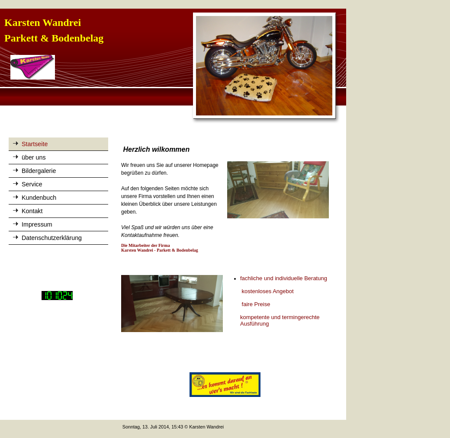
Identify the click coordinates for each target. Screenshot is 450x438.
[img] (173, 67)
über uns (34, 157)
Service (32, 184)
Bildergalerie (39, 170)
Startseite (35, 144)
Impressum (37, 224)
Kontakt (32, 211)
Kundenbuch (39, 197)
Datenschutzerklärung (52, 237)
